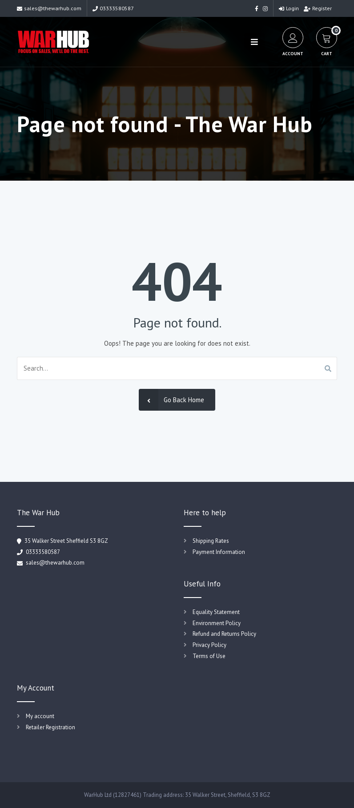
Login (289, 8)
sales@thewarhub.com (49, 8)
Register (318, 8)
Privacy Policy (209, 645)
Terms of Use (209, 656)
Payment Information (219, 552)
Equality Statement (216, 612)
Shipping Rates (211, 541)
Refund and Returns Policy (224, 634)
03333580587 (113, 8)
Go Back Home (171, 400)
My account (40, 716)
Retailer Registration (50, 727)
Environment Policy (217, 623)
